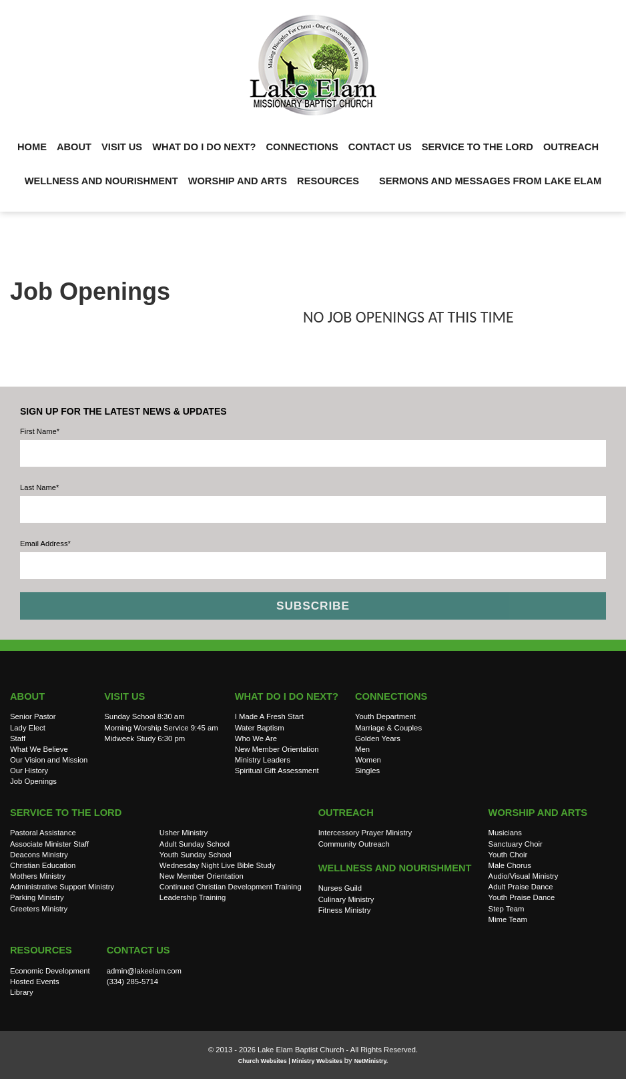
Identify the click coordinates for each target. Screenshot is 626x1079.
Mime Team (508, 919)
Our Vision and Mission (48, 760)
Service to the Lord (477, 147)
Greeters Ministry (38, 909)
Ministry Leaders (262, 760)
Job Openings (33, 781)
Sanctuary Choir (516, 844)
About (74, 147)
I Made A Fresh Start (269, 716)
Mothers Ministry (37, 876)
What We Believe (39, 749)
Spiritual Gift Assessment (277, 771)
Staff (17, 738)
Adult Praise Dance (521, 887)
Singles (367, 771)
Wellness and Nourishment (101, 181)
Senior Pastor (33, 716)
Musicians (505, 833)
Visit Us (121, 147)
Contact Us (380, 147)
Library (21, 992)
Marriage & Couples (388, 728)
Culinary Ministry (346, 899)
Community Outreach (354, 844)
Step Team (507, 909)
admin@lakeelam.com (144, 971)
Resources (328, 181)
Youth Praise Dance (522, 897)
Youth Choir (508, 855)
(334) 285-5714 (132, 982)
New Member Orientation (277, 749)
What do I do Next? (204, 147)
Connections (302, 147)
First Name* (39, 431)
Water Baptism (259, 728)
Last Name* (39, 487)
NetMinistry (370, 1061)
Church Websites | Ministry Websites (291, 1061)
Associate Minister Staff (49, 844)
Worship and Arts (237, 181)
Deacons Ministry (39, 855)
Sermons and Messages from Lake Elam (490, 181)
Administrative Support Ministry (62, 887)
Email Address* (45, 544)
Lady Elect (27, 728)
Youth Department (385, 716)
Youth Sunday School (196, 855)
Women (368, 760)
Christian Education (42, 865)
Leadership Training (193, 897)
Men (362, 749)
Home (32, 147)
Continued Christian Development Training (231, 887)
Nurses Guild (340, 888)
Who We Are (256, 738)
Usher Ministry (184, 833)
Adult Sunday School (195, 844)
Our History (29, 771)
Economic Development (50, 971)
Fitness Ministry (344, 910)
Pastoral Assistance (43, 833)
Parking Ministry (37, 897)
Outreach (571, 147)
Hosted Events (34, 982)
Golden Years (377, 738)
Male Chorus (510, 865)
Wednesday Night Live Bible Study (218, 865)
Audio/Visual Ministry (524, 876)
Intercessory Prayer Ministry (365, 833)
